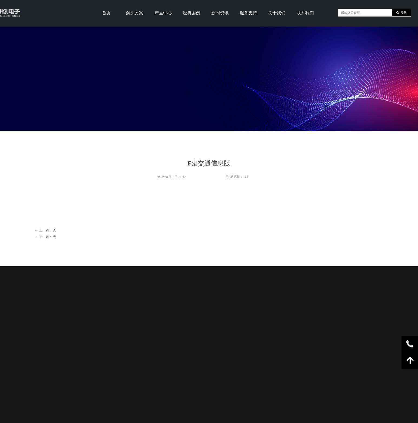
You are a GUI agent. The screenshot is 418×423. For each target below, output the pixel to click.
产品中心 (163, 13)
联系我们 (305, 13)
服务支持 (248, 13)
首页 (106, 13)
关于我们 (276, 13)
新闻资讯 (220, 13)
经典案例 (191, 13)
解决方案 (134, 13)
